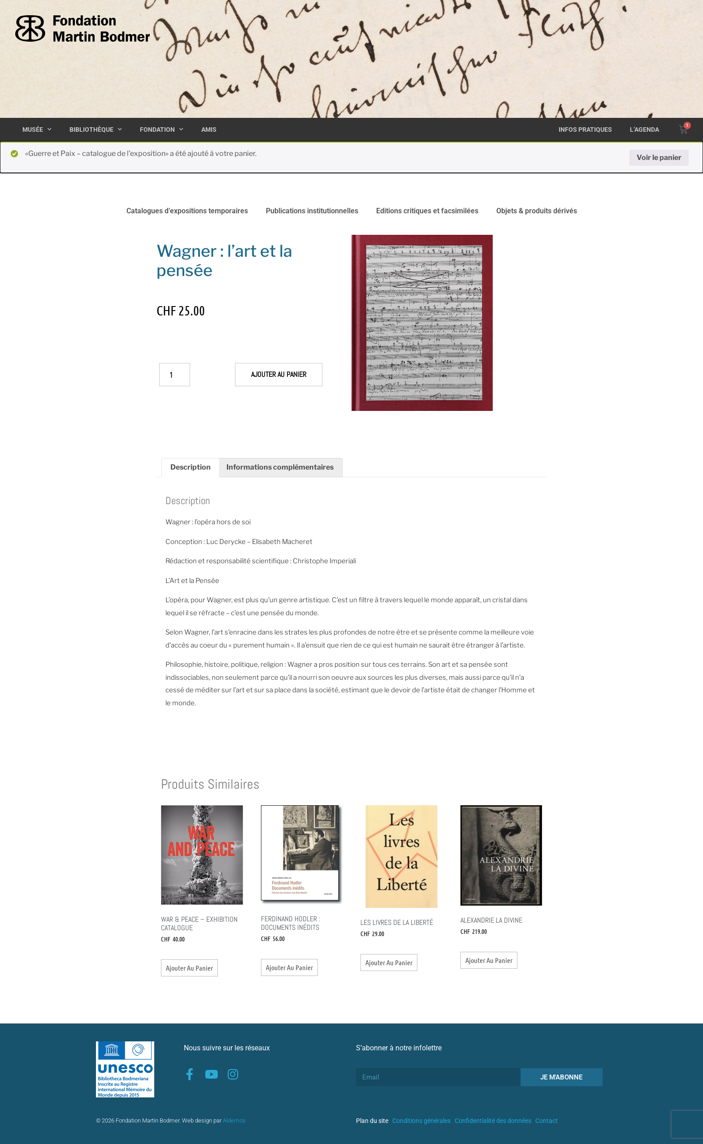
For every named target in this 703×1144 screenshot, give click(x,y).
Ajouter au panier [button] (189, 967)
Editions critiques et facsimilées (427, 211)
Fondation (161, 129)
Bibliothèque (95, 129)
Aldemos (234, 1120)
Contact (546, 1120)
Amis (209, 129)
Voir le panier (659, 157)
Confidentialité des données (493, 1120)
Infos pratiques (585, 129)
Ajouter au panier (278, 374)
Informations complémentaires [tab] (280, 467)
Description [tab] (190, 467)
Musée (37, 129)
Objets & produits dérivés (536, 211)
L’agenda (644, 129)
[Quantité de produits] (174, 374)
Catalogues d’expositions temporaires (187, 211)
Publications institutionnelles (312, 211)
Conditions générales (421, 1120)
